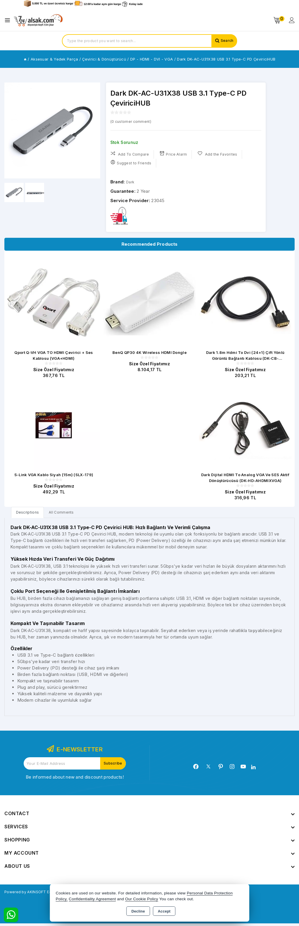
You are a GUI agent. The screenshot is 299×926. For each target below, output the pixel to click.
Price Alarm (175, 154)
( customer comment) (134, 121)
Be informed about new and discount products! (75, 779)
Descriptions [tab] (29, 514)
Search (226, 41)
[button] (93, 130)
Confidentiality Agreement (92, 899)
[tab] (29, 514)
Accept (164, 911)
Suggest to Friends (131, 163)
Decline (138, 911)
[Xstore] (38, 20)
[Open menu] (8, 20)
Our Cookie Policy (141, 899)
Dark (131, 182)
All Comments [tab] (66, 514)
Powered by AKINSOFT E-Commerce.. (45, 894)
